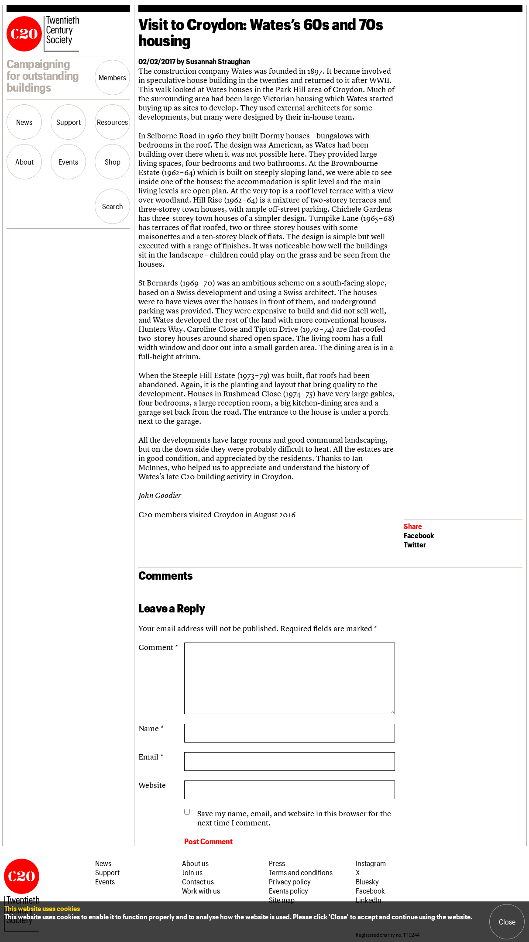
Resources (112, 121)
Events (68, 161)
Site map (282, 899)
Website (152, 785)
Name (151, 728)
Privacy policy (290, 881)
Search (112, 206)
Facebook (419, 535)
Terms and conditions (301, 872)
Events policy (288, 890)
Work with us (201, 890)
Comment (158, 647)
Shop (112, 161)
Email (150, 756)
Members (112, 77)
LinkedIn (368, 899)
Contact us (198, 881)
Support (68, 121)
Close (507, 921)
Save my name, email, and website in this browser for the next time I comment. (294, 818)
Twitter (415, 544)
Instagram (371, 863)
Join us (192, 872)
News (24, 121)
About (24, 161)
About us (195, 863)
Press (277, 863)
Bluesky (367, 881)
